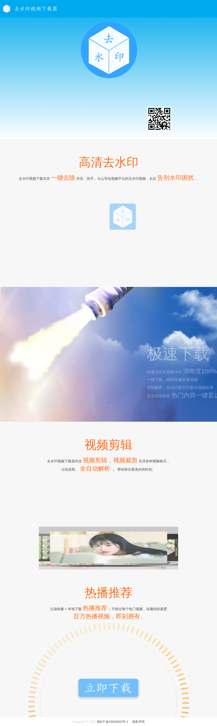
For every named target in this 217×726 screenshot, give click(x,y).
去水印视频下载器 (30, 8)
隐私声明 (138, 721)
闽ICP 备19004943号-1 (112, 721)
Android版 (110, 120)
